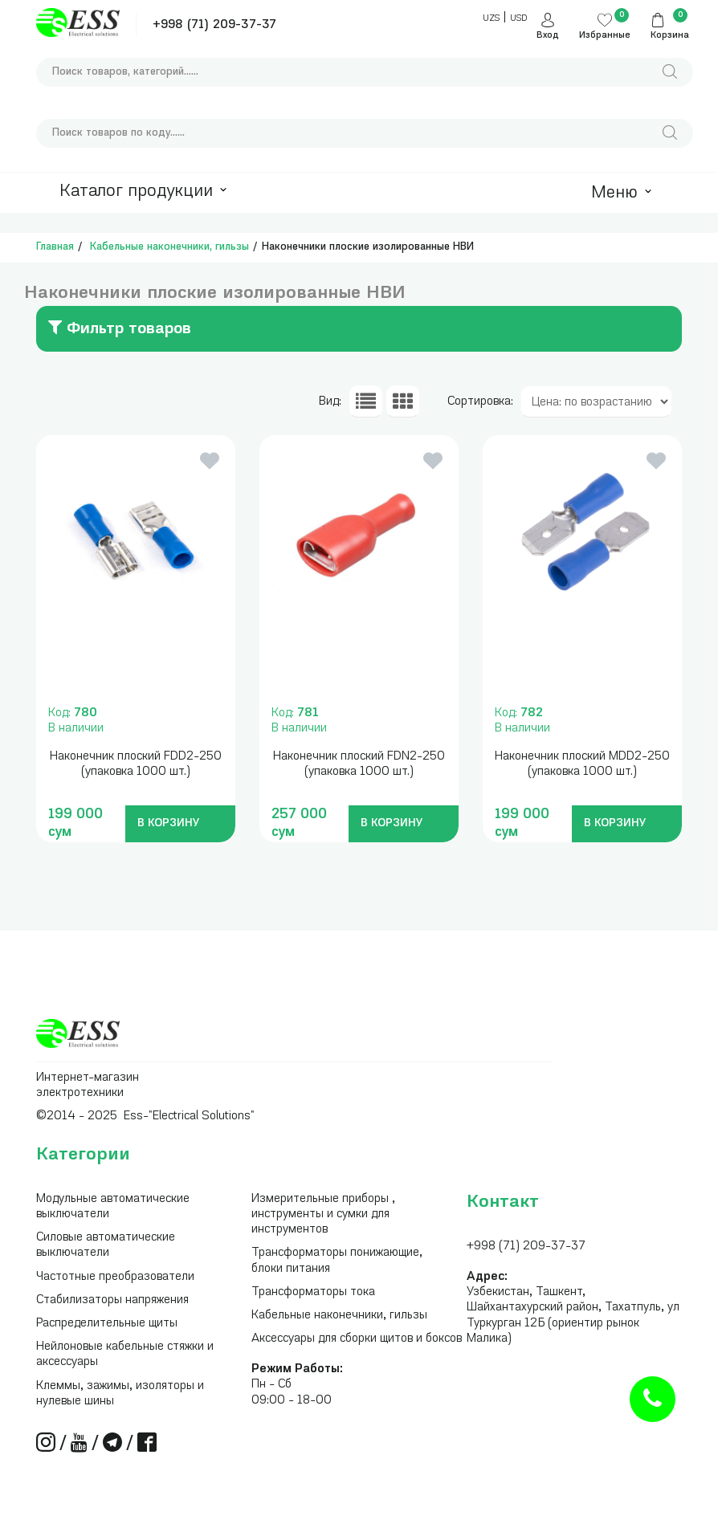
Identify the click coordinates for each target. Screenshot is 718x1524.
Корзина (670, 35)
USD (518, 18)
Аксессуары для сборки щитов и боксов (356, 1339)
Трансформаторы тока (313, 1292)
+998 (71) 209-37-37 (214, 25)
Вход (547, 35)
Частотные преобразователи (115, 1277)
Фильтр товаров (119, 327)
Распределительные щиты (106, 1324)
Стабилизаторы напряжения (112, 1300)
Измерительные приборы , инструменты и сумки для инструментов (323, 1214)
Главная (55, 247)
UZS (491, 18)
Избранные (604, 35)
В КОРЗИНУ (168, 823)
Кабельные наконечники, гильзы (169, 247)
